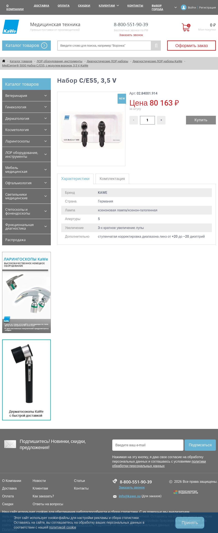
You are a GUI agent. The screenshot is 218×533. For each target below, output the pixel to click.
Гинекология (15, 107)
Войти (192, 7)
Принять (189, 522)
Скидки (84, 5)
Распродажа (15, 239)
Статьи (79, 481)
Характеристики (75, 178)
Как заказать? (43, 496)
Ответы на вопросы (48, 504)
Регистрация (207, 7)
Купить (200, 120)
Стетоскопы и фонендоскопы (17, 211)
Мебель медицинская (16, 169)
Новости (39, 481)
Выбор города (164, 7)
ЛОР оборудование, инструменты (21, 154)
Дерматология (17, 118)
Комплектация (112, 178)
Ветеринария (16, 95)
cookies (42, 512)
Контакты (135, 5)
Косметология (17, 129)
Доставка (41, 5)
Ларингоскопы (17, 141)
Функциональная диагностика (19, 226)
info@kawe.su (130, 496)
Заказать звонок (131, 35)
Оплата (63, 5)
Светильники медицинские (16, 196)
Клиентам (109, 5)
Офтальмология (18, 183)
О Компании (15, 7)
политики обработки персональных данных (159, 463)
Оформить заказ (191, 45)
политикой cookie (62, 527)
